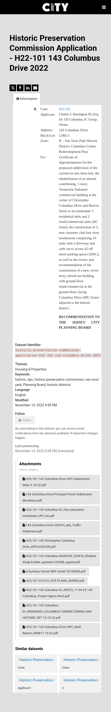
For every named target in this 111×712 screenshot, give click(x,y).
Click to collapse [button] (28, 469)
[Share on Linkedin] (27, 87)
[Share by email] (35, 87)
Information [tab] (26, 99)
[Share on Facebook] (20, 87)
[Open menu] (104, 7)
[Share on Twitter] (12, 87)
